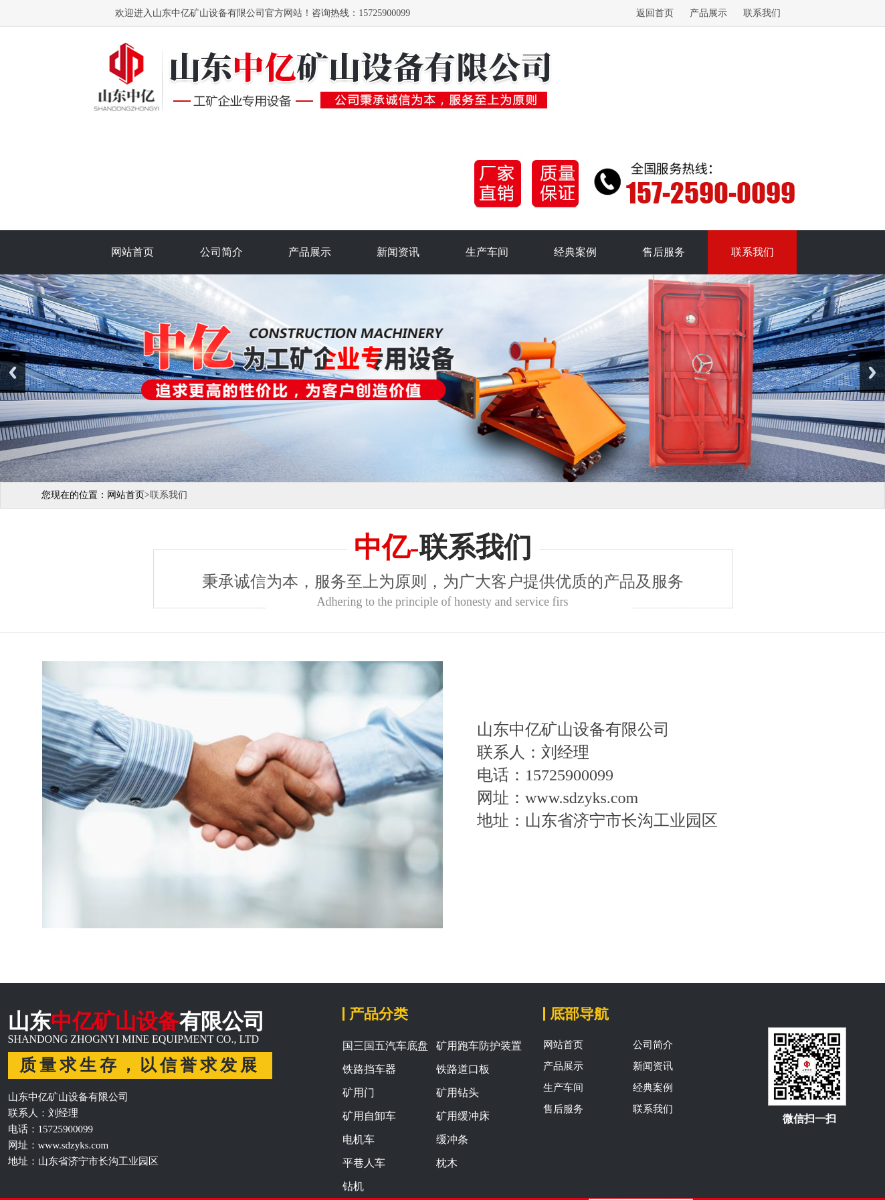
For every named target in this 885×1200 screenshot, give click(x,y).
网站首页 (132, 252)
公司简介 (221, 252)
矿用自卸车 (369, 1116)
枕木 (447, 1163)
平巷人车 (363, 1163)
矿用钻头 (457, 1092)
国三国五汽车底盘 (385, 1045)
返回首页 (655, 13)
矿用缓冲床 (463, 1116)
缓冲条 (452, 1139)
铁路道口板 (463, 1069)
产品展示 (708, 13)
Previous (12, 372)
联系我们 (762, 13)
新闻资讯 (398, 252)
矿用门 (358, 1092)
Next (872, 372)
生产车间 (487, 252)
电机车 (358, 1139)
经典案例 (575, 252)
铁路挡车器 (369, 1069)
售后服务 (663, 252)
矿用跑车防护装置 (479, 1045)
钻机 (353, 1186)
